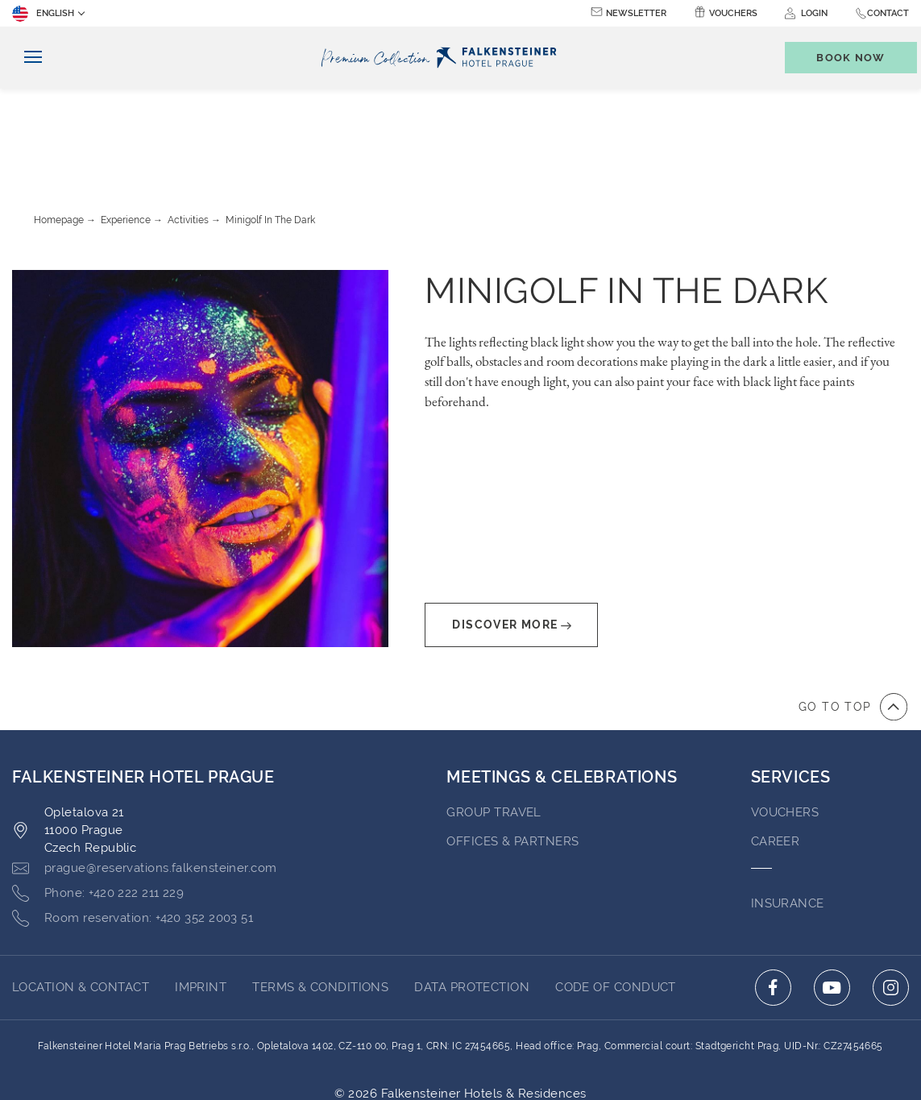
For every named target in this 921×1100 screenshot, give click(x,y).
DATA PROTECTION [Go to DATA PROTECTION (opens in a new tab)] (471, 898)
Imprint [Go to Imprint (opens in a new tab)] (200, 898)
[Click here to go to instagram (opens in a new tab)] (891, 899)
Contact (888, 13)
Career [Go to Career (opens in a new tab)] (775, 752)
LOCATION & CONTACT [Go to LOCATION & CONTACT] (80, 898)
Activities (188, 131)
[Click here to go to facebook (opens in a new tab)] (773, 899)
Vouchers (733, 13)
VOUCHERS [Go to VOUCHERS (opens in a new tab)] (785, 723)
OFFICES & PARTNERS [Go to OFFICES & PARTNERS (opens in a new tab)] (512, 752)
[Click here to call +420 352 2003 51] (132, 830)
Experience (126, 131)
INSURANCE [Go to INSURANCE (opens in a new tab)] (787, 814)
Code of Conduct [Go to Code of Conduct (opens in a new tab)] (615, 898)
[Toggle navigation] (27, 57)
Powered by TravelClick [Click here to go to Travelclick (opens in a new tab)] (460, 1022)
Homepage (59, 131)
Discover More (511, 536)
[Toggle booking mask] (843, 57)
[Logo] (442, 57)
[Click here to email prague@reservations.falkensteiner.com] (144, 780)
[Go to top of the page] (853, 618)
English (43, 14)
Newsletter (636, 13)
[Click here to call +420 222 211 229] (98, 805)
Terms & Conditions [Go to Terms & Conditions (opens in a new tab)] (320, 898)
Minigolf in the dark (270, 131)
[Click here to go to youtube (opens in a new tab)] (832, 899)
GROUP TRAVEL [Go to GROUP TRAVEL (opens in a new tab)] (493, 723)
